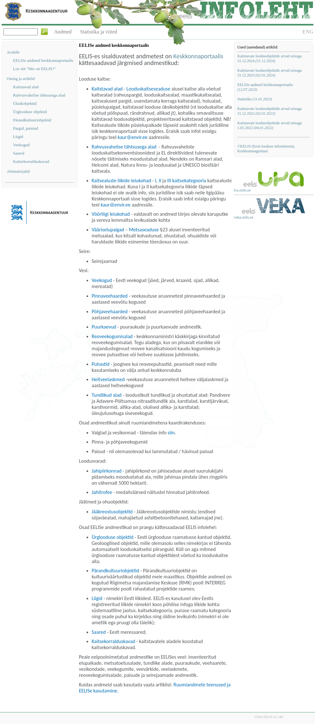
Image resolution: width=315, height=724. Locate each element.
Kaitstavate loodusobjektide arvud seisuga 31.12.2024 (269, 58)
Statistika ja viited (98, 31)
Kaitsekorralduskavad (31, 161)
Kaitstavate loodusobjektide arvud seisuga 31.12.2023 (269, 72)
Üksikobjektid (25, 103)
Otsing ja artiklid (21, 78)
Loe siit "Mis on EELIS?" (34, 68)
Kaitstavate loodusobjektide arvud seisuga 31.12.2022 (269, 111)
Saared (18, 153)
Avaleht (13, 52)
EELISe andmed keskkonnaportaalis (43, 60)
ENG (307, 31)
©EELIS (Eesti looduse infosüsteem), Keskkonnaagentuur (266, 148)
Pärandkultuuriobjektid (32, 120)
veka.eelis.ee (243, 217)
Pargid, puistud (25, 128)
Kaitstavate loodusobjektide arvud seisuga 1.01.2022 (269, 125)
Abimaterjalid (18, 171)
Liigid (18, 136)
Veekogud (21, 144)
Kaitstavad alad (26, 86)
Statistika (254, 99)
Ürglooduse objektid (30, 111)
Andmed (63, 31)
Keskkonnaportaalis (198, 56)
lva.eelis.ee (242, 190)
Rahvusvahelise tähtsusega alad (39, 95)
